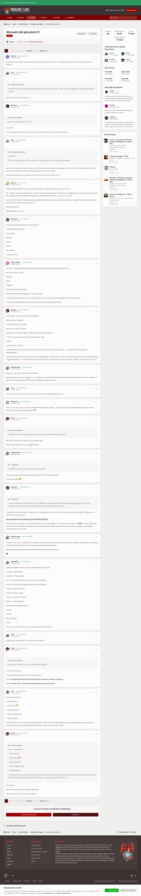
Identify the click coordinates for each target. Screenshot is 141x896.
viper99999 (14, 561)
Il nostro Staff (35, 855)
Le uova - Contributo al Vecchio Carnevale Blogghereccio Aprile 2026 (120, 142)
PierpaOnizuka (16, 367)
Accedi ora (75, 815)
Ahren (128, 53)
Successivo (29, 51)
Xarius (13, 418)
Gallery (9, 864)
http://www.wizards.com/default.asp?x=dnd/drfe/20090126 (27, 519)
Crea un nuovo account (29, 815)
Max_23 (13, 183)
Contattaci (27, 881)
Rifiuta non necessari (128, 890)
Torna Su (133, 832)
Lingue (8, 881)
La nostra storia (36, 845)
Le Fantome (112, 145)
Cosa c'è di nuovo (36, 848)
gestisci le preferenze (63, 893)
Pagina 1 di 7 (44, 51)
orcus (12, 72)
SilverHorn (14, 219)
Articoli (9, 848)
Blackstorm (14, 401)
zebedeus (14, 310)
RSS (40, 881)
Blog (116, 169)
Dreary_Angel (15, 262)
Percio (111, 169)
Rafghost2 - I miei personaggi (126, 158)
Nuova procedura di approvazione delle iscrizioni (19, 3)
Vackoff (111, 198)
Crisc (12, 691)
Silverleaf (14, 105)
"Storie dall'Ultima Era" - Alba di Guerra (120, 195)
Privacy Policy (17, 881)
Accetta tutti (111, 890)
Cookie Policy (47, 893)
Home (9, 845)
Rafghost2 (112, 158)
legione (12, 42)
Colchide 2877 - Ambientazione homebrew (118, 184)
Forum (9, 851)
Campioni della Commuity (39, 851)
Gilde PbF (10, 855)
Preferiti (112, 167)
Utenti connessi (36, 858)
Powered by (127, 881)
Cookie (34, 881)
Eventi (33, 861)
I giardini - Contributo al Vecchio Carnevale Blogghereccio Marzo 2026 (121, 180)
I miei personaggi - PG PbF (118, 156)
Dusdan (112, 59)
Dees (12, 140)
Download (10, 861)
